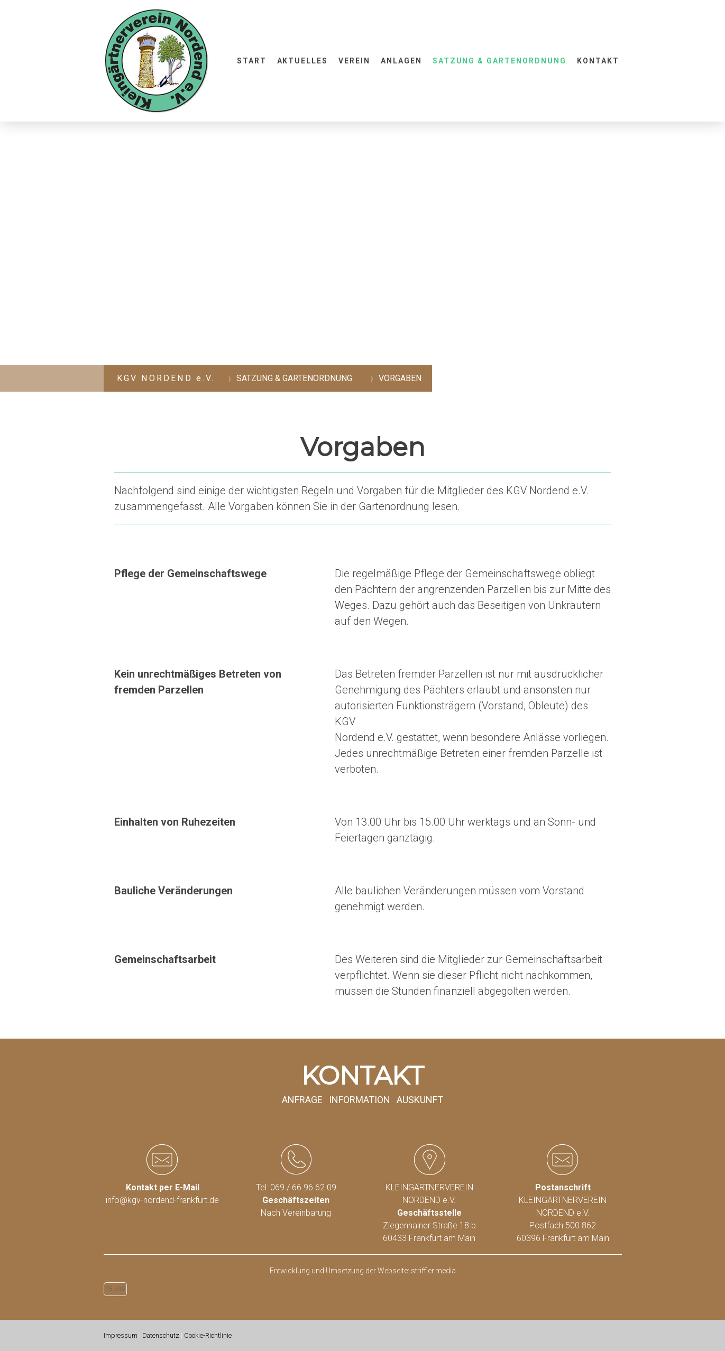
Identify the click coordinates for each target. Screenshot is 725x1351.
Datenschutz (160, 1335)
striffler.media (433, 1270)
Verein (354, 61)
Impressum (120, 1335)
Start (252, 61)
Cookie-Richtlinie (208, 1335)
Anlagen (401, 61)
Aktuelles (302, 61)
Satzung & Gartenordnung (499, 61)
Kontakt (598, 61)
